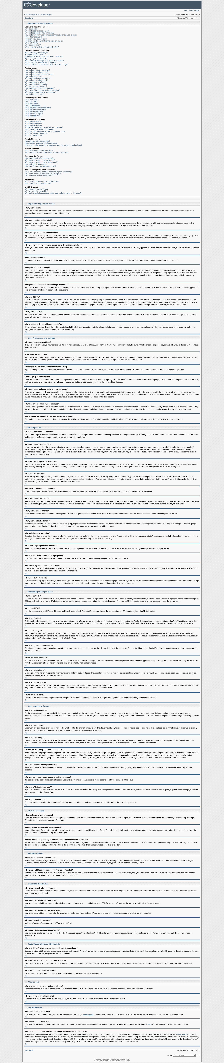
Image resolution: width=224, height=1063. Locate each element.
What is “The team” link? (34, 135)
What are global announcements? (38, 108)
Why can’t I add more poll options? (38, 78)
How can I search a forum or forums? (39, 158)
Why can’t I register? (33, 45)
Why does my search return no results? (40, 160)
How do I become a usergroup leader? (39, 129)
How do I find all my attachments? (38, 183)
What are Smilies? (32, 104)
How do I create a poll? (34, 76)
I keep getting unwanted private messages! (41, 143)
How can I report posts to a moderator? (40, 88)
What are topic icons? (33, 116)
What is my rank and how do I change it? (40, 63)
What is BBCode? (32, 100)
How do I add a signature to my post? (39, 74)
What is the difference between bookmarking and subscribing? (48, 172)
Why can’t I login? (32, 29)
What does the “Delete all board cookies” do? (42, 47)
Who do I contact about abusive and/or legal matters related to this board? (53, 193)
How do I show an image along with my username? (44, 61)
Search (191, 10)
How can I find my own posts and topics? (40, 166)
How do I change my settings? (36, 53)
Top (26, 215)
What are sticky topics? (34, 112)
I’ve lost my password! (33, 37)
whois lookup (182, 1034)
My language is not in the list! (36, 59)
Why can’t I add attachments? (36, 84)
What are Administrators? (34, 121)
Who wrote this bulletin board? (36, 189)
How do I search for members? (36, 164)
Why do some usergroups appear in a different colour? (45, 131)
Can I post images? (32, 106)
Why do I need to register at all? (37, 31)
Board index (29, 18)
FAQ (185, 10)
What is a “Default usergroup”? (36, 133)
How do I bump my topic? (34, 94)
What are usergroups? (33, 125)
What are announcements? (35, 110)
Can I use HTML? (31, 102)
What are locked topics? (34, 114)
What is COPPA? (31, 43)
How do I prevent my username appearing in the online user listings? (51, 35)
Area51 (149, 1024)
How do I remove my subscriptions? (38, 176)
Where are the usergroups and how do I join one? (44, 127)
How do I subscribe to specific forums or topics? (43, 174)
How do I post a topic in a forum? (37, 70)
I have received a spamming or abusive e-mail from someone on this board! (53, 145)
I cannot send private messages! (37, 141)
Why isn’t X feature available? (36, 191)
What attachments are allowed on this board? (42, 181)
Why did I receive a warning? (36, 86)
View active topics (46, 14)
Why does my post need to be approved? (40, 92)
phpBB (104, 1059)
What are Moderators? (33, 123)
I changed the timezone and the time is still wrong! (44, 57)
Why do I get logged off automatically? (39, 33)
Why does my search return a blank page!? (41, 162)
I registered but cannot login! (36, 39)
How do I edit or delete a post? (36, 72)
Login (197, 10)
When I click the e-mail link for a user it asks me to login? (46, 65)
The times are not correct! (35, 55)
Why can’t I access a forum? (36, 82)
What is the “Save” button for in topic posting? (42, 90)
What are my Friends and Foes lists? (39, 151)
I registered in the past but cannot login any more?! (44, 41)
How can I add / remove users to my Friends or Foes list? (46, 153)
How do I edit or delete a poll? (36, 80)
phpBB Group (88, 1014)
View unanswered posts (31, 14)
